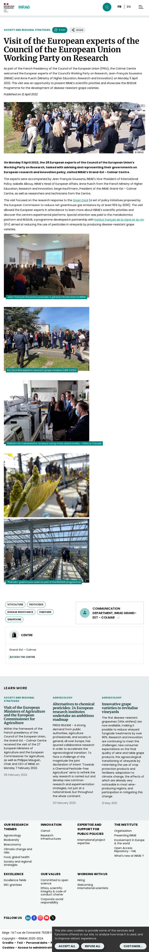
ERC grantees (13, 885)
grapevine (14, 619)
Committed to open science (54, 881)
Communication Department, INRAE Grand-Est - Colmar (114, 613)
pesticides (36, 604)
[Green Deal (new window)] (80, 200)
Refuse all (92, 946)
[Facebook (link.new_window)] (34, 918)
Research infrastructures (51, 837)
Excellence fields (15, 880)
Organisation (123, 831)
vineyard (45, 612)
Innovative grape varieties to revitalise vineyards (120, 708)
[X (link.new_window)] (52, 918)
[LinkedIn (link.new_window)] (28, 918)
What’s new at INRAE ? (129, 856)
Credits (7, 943)
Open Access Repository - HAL (125, 849)
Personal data (36, 943)
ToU (20, 943)
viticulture (15, 604)
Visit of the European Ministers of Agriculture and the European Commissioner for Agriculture (24, 715)
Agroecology (62, 697)
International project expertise (91, 841)
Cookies (8, 947)
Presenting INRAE (125, 835)
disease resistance (20, 612)
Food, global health (16, 857)
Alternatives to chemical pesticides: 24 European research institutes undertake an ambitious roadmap (73, 711)
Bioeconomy (12, 844)
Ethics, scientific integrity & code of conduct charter (53, 891)
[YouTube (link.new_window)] (46, 918)
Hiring (81, 880)
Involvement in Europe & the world (129, 841)
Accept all (67, 946)
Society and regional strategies (27, 30)
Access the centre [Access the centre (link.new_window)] (23, 657)
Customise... (133, 946)
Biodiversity (11, 840)
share (77, 30)
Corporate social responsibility (52, 900)
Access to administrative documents (45, 947)
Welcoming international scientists (92, 886)
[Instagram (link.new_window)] (40, 918)
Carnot (45, 831)
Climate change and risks (18, 850)
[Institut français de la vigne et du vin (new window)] (119, 220)
